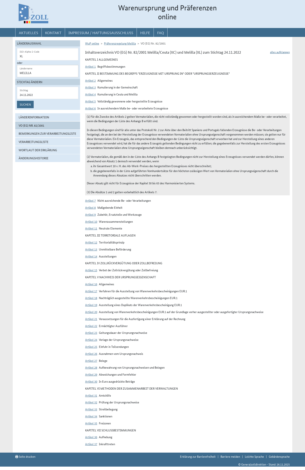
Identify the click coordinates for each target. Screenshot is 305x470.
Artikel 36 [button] (91, 437)
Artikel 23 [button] (91, 332)
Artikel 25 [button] (91, 346)
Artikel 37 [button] (91, 444)
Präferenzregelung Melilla (120, 43)
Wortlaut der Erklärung (38, 150)
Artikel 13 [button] (91, 249)
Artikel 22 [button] (91, 326)
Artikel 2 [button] (90, 80)
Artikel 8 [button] (90, 207)
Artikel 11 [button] (91, 228)
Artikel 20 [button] (91, 312)
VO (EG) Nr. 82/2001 (31, 125)
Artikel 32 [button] (91, 402)
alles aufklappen (280, 52)
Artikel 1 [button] (90, 66)
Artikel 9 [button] (90, 214)
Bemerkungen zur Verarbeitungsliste (47, 133)
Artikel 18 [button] (91, 298)
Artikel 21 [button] (91, 319)
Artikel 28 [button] (91, 367)
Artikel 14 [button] (91, 256)
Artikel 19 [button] (91, 305)
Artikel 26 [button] (91, 353)
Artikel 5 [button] (90, 101)
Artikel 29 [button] (91, 374)
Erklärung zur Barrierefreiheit (198, 456)
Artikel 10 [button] (91, 221)
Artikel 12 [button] (91, 242)
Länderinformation (34, 117)
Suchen (25, 104)
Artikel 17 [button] (91, 291)
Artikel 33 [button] (91, 409)
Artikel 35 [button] (91, 423)
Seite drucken (25, 456)
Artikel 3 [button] (90, 87)
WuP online (92, 43)
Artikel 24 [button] (91, 339)
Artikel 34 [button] (91, 416)
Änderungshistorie (34, 158)
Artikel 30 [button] (91, 381)
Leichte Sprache (254, 456)
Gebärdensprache (279, 456)
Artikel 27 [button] (91, 360)
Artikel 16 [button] (91, 284)
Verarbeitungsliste (34, 142)
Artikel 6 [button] (90, 108)
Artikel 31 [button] (91, 395)
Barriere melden (230, 456)
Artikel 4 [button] (90, 94)
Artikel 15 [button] (91, 270)
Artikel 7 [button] (90, 200)
